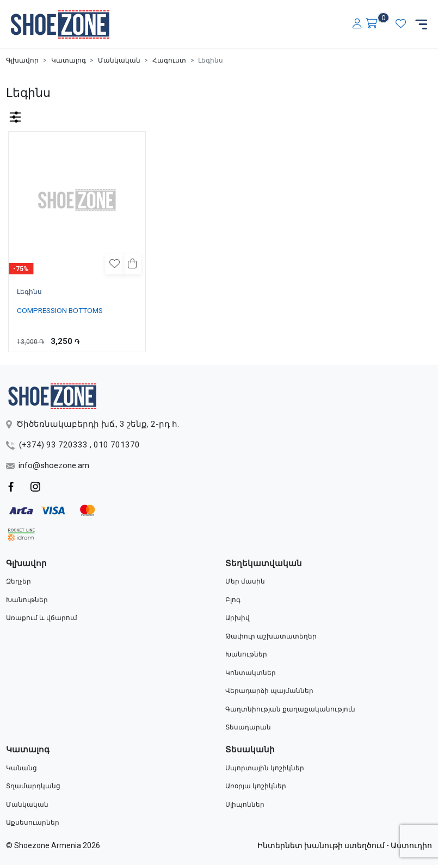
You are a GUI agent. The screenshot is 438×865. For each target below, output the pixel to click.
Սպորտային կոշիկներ (264, 768)
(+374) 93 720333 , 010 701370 (73, 445)
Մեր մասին (245, 581)
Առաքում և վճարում (41, 618)
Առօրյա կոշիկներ (255, 786)
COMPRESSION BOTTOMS (60, 310)
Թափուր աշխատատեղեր (271, 636)
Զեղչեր (18, 581)
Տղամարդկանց (33, 786)
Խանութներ (27, 600)
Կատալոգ (68, 60)
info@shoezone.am (47, 465)
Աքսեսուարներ (32, 822)
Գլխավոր (22, 60)
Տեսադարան (248, 727)
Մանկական (119, 60)
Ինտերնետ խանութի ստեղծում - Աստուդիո (344, 845)
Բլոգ (232, 600)
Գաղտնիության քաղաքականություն (290, 709)
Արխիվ (237, 618)
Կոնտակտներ (250, 673)
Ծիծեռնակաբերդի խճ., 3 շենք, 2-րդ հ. (92, 424)
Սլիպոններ (244, 804)
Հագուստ (169, 60)
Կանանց (21, 768)
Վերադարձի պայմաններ (269, 691)
